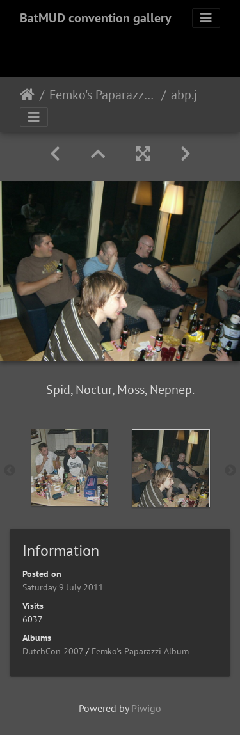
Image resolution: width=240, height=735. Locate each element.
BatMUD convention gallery (96, 18)
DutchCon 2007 (52, 651)
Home (27, 94)
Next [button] (230, 470)
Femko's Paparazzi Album (102, 94)
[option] (69, 467)
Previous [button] (9, 470)
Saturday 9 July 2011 (63, 587)
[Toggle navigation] (206, 18)
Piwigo (146, 708)
